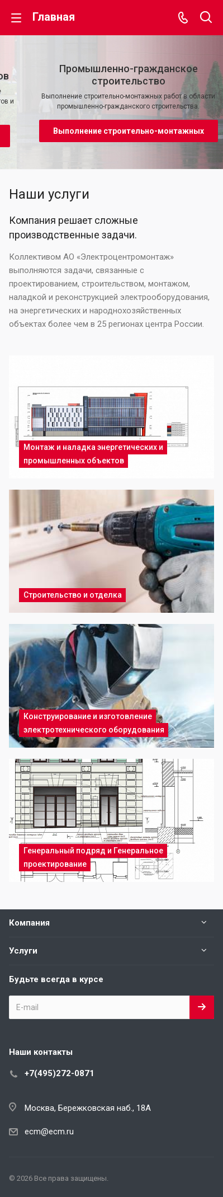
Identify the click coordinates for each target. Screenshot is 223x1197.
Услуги (23, 951)
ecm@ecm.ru (49, 1131)
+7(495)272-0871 (59, 1073)
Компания (29, 923)
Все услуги (210, 192)
